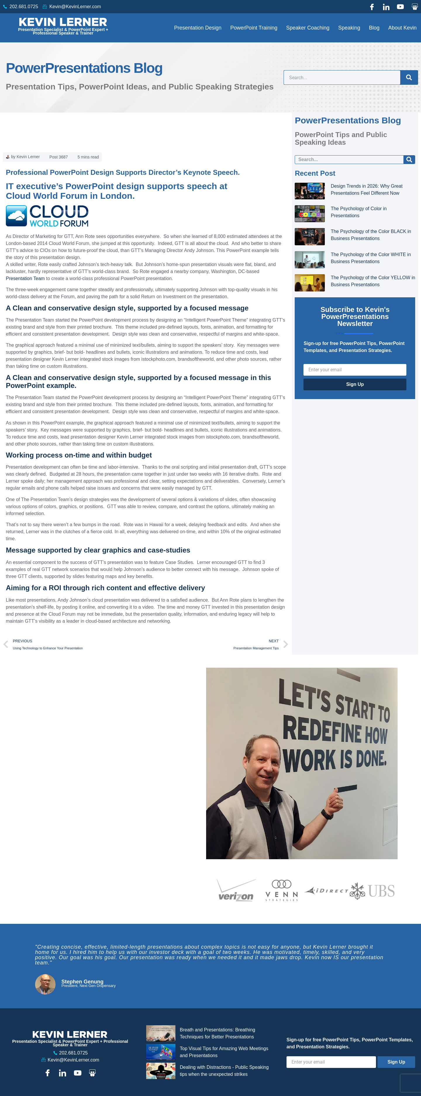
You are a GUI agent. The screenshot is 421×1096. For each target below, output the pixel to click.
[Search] (409, 77)
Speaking (349, 28)
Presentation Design (198, 28)
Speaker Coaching (307, 28)
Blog (374, 28)
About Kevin (402, 28)
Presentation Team (26, 278)
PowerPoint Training (253, 28)
